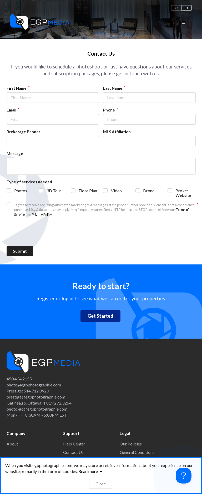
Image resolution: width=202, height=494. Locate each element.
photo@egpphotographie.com (34, 384)
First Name (17, 88)
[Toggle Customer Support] (183, 476)
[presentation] (101, 231)
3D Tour (54, 190)
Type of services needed (29, 181)
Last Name (113, 88)
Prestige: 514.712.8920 (28, 390)
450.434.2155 (19, 378)
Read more (91, 471)
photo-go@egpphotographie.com (37, 408)
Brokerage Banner (23, 131)
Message (15, 153)
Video (116, 190)
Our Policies (131, 443)
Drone (148, 190)
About (12, 443)
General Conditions (137, 452)
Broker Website (183, 192)
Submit (20, 250)
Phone (109, 110)
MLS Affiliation (117, 131)
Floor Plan (88, 190)
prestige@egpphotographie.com (36, 396)
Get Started (100, 316)
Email (12, 110)
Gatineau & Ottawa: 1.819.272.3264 (39, 402)
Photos (20, 190)
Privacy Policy (42, 215)
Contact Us (73, 452)
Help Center (74, 443)
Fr (186, 7)
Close (100, 483)
